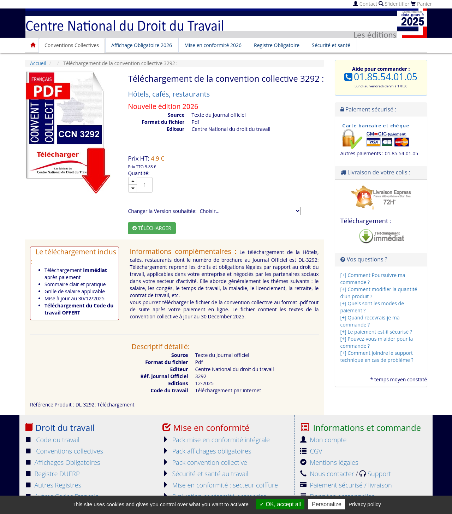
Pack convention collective (204, 462)
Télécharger (151, 228)
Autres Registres (53, 485)
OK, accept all (280, 504)
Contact (365, 3)
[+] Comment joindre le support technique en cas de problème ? (377, 356)
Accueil (38, 63)
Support (375, 473)
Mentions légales (329, 462)
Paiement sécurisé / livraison (346, 485)
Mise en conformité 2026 (213, 45)
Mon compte (323, 439)
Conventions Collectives (71, 45)
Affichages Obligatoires (62, 462)
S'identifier (394, 3)
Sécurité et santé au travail (205, 473)
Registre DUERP (52, 473)
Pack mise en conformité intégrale (216, 439)
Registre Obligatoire (276, 45)
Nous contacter (328, 473)
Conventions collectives (64, 451)
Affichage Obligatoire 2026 (141, 45)
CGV (311, 451)
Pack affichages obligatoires (206, 451)
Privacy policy (365, 504)
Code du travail (52, 439)
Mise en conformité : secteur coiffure (220, 485)
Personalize (326, 504)
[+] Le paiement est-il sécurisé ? (376, 331)
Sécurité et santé (331, 45)
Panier (421, 3)
